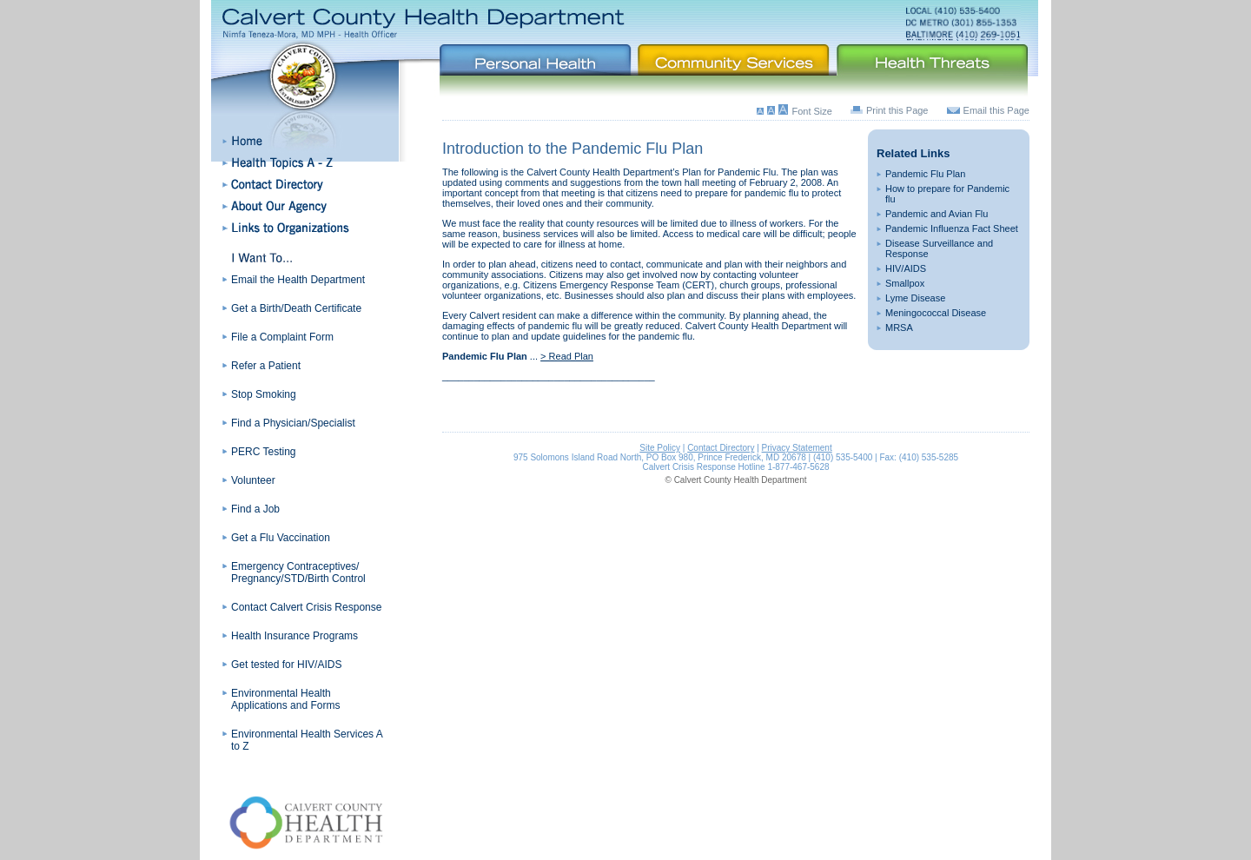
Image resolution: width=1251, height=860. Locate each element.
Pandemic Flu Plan (925, 174)
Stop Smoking (263, 394)
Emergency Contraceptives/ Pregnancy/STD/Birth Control (298, 572)
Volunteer (253, 480)
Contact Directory (720, 448)
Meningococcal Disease (935, 313)
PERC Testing (263, 452)
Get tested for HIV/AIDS (286, 664)
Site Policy (659, 448)
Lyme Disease (915, 298)
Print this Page (897, 110)
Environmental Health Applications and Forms (285, 699)
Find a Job (255, 509)
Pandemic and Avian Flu (936, 213)
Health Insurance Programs (294, 636)
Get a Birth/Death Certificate (296, 308)
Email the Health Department (298, 280)
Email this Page (996, 110)
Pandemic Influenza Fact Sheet (951, 228)
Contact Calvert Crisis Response (306, 607)
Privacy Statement (797, 448)
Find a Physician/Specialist (293, 423)
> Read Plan (566, 356)
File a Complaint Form (282, 337)
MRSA (899, 327)
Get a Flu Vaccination (280, 538)
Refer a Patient (266, 366)
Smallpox (904, 283)
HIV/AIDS (905, 268)
